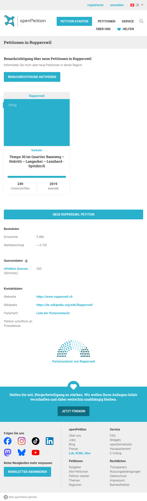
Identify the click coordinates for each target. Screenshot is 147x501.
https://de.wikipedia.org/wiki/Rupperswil (64, 305)
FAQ (112, 435)
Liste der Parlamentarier (53, 313)
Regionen (75, 485)
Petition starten (74, 21)
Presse (73, 449)
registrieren (95, 5)
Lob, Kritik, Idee (80, 453)
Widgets (115, 440)
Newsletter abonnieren (27, 472)
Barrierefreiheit (119, 485)
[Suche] (141, 21)
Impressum (117, 480)
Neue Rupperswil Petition (73, 214)
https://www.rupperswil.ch (54, 296)
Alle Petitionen (78, 471)
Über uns (75, 435)
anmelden (117, 5)
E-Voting (115, 453)
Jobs (72, 440)
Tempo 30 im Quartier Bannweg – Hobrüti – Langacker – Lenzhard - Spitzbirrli (36, 161)
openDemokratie (121, 444)
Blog (72, 444)
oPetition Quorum (16, 269)
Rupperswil (36, 96)
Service (128, 21)
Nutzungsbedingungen (125, 471)
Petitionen (107, 21)
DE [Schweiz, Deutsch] (134, 5)
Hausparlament (120, 449)
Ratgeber (75, 467)
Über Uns (103, 29)
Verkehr (36, 150)
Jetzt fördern (73, 411)
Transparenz (118, 467)
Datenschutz (118, 476)
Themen (74, 480)
